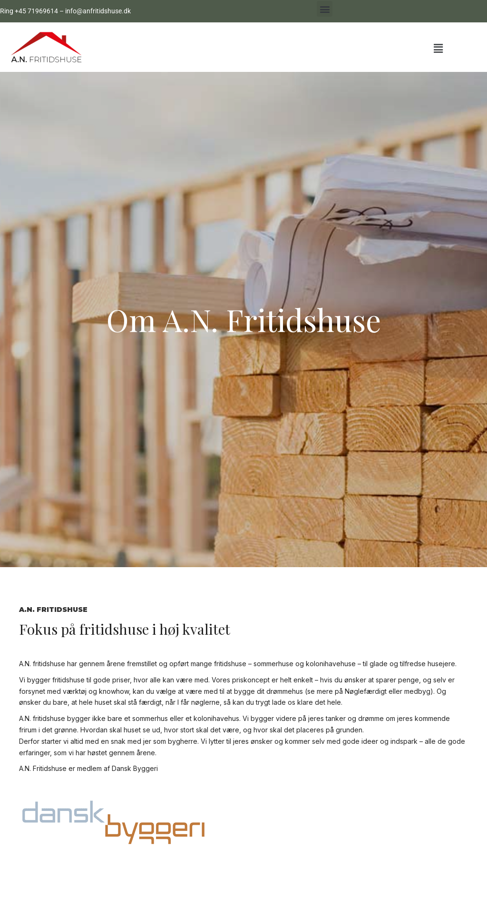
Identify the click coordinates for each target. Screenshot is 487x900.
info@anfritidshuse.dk (98, 11)
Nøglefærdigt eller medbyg (387, 691)
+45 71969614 (36, 11)
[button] (324, 9)
